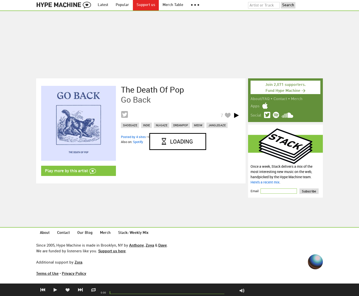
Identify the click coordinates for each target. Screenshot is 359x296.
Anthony (136, 245)
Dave (162, 245)
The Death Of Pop (152, 90)
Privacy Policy (74, 273)
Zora (78, 262)
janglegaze (217, 125)
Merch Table (173, 5)
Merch (296, 99)
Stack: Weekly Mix (133, 233)
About (45, 233)
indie (146, 125)
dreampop (180, 125)
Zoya (150, 245)
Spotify (138, 142)
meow (198, 125)
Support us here (112, 250)
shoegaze (130, 125)
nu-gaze (161, 125)
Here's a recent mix (265, 182)
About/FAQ (260, 99)
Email (255, 191)
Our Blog (84, 233)
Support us (146, 5)
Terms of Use (47, 273)
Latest (103, 5)
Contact (280, 99)
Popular (122, 5)
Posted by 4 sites (133, 137)
